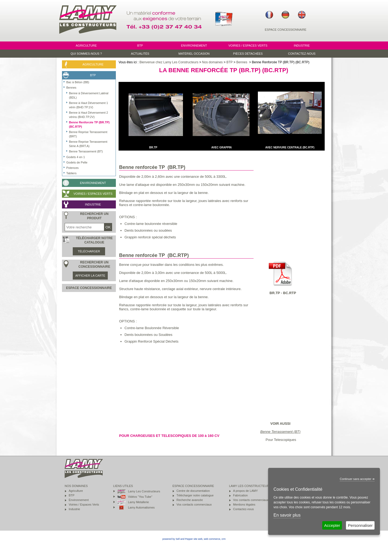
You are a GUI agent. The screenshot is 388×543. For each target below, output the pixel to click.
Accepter (332, 525)
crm (223, 539)
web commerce (212, 539)
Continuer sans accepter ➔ (357, 479)
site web (197, 539)
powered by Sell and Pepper (177, 539)
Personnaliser (360, 525)
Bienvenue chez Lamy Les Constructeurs (168, 62)
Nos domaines (212, 62)
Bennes (242, 62)
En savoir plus (287, 515)
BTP (229, 62)
